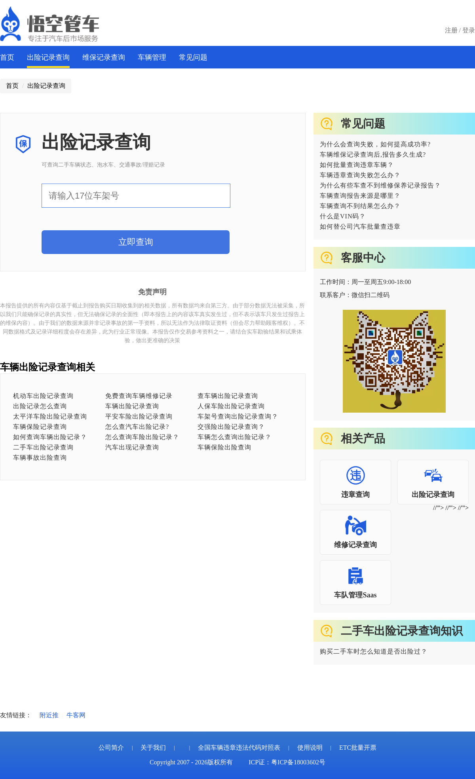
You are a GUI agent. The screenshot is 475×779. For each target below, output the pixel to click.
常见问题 (193, 57)
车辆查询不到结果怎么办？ (360, 206)
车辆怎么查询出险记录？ (235, 437)
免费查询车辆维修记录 (139, 395)
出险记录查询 (48, 57)
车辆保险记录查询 (40, 426)
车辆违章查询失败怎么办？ (360, 175)
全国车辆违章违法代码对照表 (239, 747)
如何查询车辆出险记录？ (50, 437)
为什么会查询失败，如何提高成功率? (375, 144)
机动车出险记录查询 (43, 395)
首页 (7, 57)
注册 (451, 30)
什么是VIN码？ (343, 216)
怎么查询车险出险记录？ (142, 437)
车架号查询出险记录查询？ (238, 416)
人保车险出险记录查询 (231, 406)
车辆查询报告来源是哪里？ (360, 195)
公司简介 (111, 747)
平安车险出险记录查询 (139, 416)
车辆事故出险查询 (40, 457)
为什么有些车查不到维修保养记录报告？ (380, 185)
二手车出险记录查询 (43, 447)
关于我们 (153, 747)
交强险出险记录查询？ (231, 426)
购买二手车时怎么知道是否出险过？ (374, 651)
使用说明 (310, 747)
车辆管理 (152, 57)
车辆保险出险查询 (224, 447)
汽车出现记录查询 (132, 447)
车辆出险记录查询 (132, 406)
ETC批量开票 (357, 747)
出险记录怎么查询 (40, 406)
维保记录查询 (103, 57)
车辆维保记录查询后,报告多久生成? (373, 154)
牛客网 (76, 715)
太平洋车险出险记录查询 (50, 416)
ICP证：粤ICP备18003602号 (287, 762)
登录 (468, 30)
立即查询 (135, 242)
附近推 (49, 715)
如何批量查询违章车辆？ (357, 164)
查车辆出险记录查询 (228, 395)
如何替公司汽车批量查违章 (360, 226)
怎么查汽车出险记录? (137, 426)
